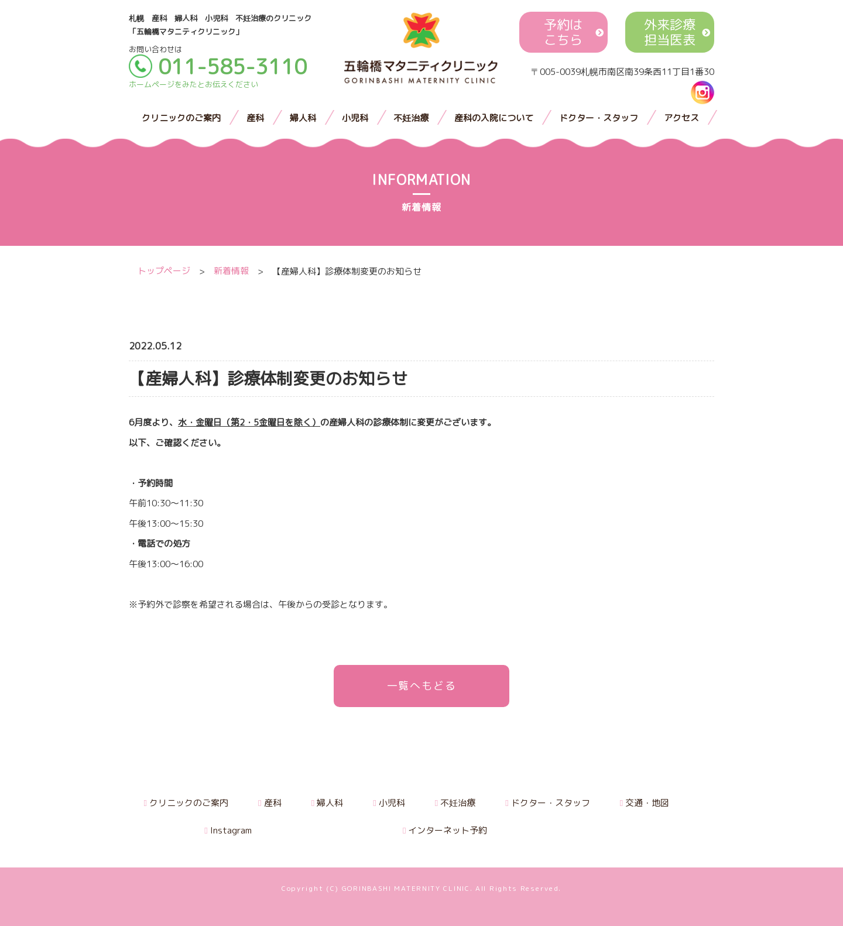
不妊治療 (411, 118)
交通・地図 (644, 803)
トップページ (164, 271)
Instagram (227, 830)
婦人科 (303, 118)
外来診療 (669, 32)
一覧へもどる (422, 685)
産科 (255, 118)
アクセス (681, 118)
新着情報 (231, 271)
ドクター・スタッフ (598, 118)
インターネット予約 (445, 830)
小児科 (355, 118)
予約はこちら (563, 32)
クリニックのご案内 (181, 118)
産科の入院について (493, 118)
